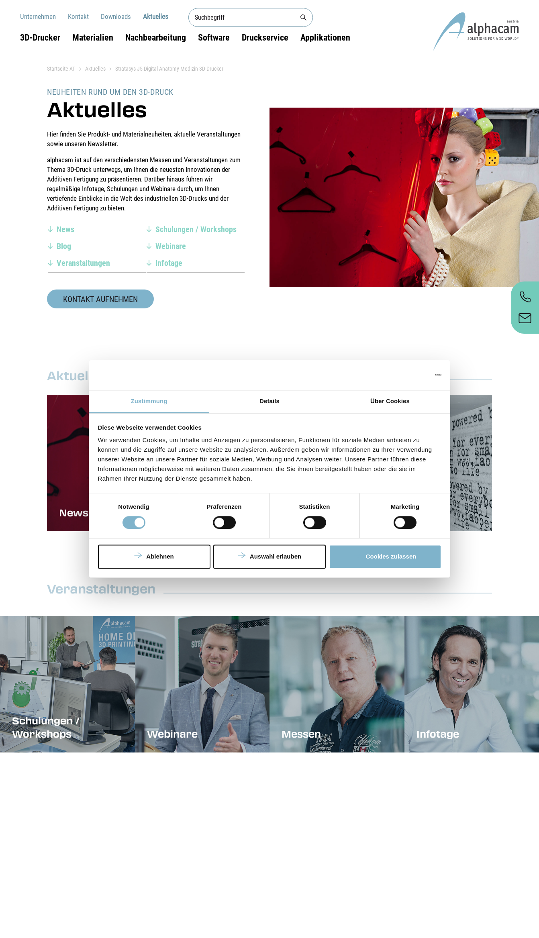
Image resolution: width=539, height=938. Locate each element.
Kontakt (78, 16)
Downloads (116, 16)
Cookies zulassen (391, 556)
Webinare (170, 246)
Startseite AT (61, 68)
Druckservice (265, 38)
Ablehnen (160, 556)
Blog (64, 246)
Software (214, 38)
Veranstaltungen (83, 263)
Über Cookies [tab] (390, 401)
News (65, 229)
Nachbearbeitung (155, 38)
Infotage (168, 263)
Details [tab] (269, 401)
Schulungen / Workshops (196, 229)
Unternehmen (38, 16)
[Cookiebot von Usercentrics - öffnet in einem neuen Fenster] (406, 375)
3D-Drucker (40, 38)
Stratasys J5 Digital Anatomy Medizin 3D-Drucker (169, 68)
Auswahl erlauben (275, 556)
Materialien (92, 38)
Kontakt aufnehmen (100, 299)
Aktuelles (155, 16)
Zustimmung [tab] (149, 401)
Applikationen (325, 38)
